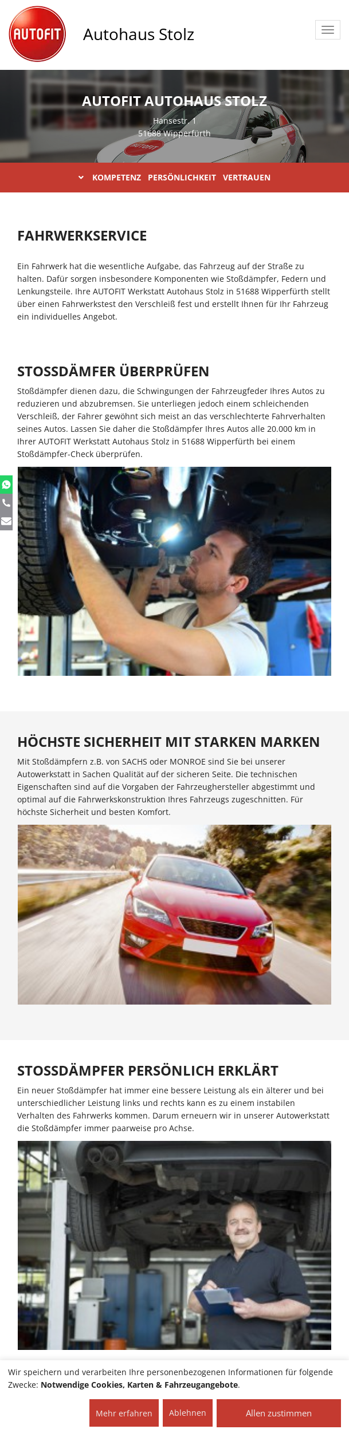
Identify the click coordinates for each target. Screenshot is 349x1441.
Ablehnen (187, 1412)
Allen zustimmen (279, 1413)
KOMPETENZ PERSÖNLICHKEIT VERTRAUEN (174, 177)
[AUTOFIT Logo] (37, 34)
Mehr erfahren (124, 1413)
